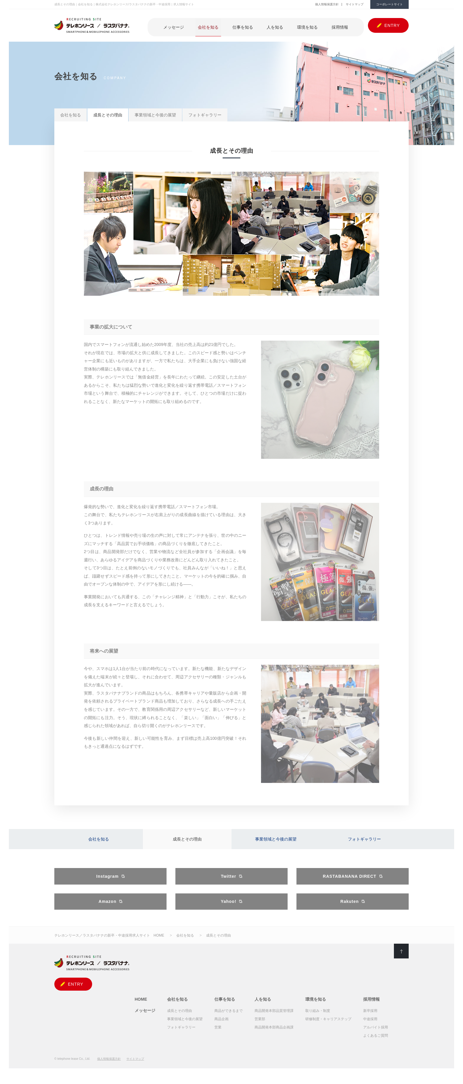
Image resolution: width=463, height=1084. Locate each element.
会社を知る (230, 25)
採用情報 (342, 25)
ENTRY (392, 25)
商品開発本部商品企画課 (274, 1034)
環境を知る (314, 25)
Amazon (107, 909)
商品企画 (221, 1026)
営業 (217, 1034)
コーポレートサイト (389, 4)
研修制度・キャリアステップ (328, 1026)
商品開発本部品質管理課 (274, 1017)
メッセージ (200, 25)
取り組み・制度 (317, 1017)
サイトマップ (354, 4)
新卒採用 (370, 1017)
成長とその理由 (107, 115)
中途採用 (370, 1026)
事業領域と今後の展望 (155, 115)
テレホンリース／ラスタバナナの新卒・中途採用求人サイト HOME (109, 942)
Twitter (228, 882)
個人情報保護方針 (327, 4)
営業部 (260, 1026)
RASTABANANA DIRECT (349, 882)
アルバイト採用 (375, 1034)
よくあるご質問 (375, 1042)
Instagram (107, 882)
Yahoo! (229, 909)
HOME (141, 1006)
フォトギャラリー (204, 115)
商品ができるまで (228, 1017)
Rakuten (349, 909)
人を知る (287, 25)
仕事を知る (260, 25)
